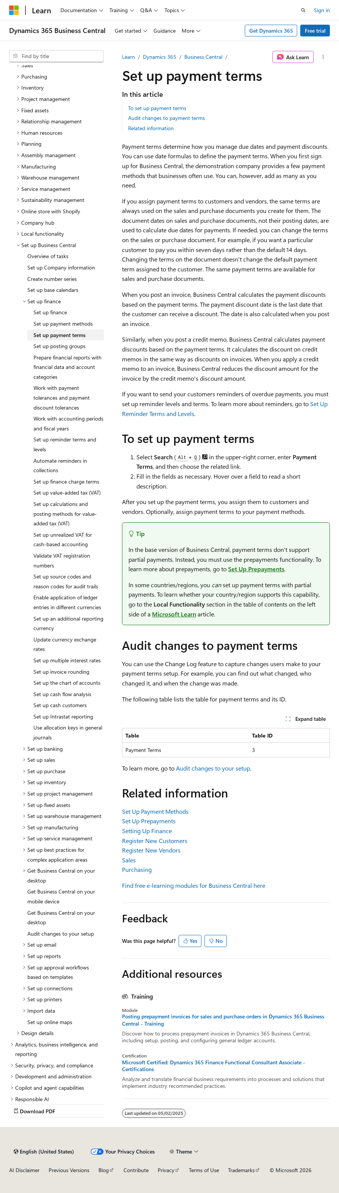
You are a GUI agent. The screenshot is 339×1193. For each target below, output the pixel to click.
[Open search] (303, 10)
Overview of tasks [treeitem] (47, 256)
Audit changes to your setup (213, 768)
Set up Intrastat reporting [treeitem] (63, 716)
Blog (103, 1170)
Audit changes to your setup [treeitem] (60, 933)
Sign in (322, 10)
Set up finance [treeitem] (50, 312)
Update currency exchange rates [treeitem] (64, 644)
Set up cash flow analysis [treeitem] (62, 694)
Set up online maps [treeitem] (49, 1022)
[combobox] (56, 56)
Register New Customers (154, 841)
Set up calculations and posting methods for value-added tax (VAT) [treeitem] (65, 513)
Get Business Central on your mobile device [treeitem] (61, 896)
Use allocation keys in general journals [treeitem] (67, 732)
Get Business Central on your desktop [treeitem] (61, 917)
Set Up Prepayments (256, 569)
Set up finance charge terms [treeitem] (66, 481)
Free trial (315, 30)
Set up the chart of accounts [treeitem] (66, 682)
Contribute (136, 1170)
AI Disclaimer (24, 1170)
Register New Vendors (151, 850)
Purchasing (137, 869)
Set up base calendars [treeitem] (52, 289)
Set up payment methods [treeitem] (63, 323)
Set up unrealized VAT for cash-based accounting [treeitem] (62, 539)
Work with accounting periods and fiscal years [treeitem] (68, 423)
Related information (151, 128)
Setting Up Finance (147, 831)
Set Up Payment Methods (155, 811)
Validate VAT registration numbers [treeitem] (61, 560)
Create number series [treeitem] (52, 278)
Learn (128, 56)
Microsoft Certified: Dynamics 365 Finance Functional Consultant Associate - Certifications (213, 1066)
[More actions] (323, 57)
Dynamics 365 (159, 56)
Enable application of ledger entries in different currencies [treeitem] (67, 602)
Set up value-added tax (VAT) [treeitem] (67, 492)
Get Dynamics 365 (271, 30)
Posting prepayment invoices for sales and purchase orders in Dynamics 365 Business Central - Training (223, 1020)
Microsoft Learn (174, 614)
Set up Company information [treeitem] (61, 267)
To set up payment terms (157, 108)
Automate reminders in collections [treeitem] (60, 465)
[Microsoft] (14, 10)
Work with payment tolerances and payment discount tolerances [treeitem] (61, 397)
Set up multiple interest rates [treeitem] (67, 660)
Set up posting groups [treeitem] (59, 346)
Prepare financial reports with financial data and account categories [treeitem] (67, 367)
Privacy (166, 1170)
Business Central (203, 56)
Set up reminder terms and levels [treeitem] (64, 444)
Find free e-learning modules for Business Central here (193, 885)
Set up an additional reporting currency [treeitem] (68, 623)
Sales (129, 860)
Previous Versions (69, 1170)
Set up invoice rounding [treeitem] (61, 671)
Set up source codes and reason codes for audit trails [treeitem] (65, 581)
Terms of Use (204, 1170)
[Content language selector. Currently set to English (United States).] (44, 1152)
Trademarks (241, 1170)
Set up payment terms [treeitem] (59, 335)
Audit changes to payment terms (166, 117)
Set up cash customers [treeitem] (60, 705)
